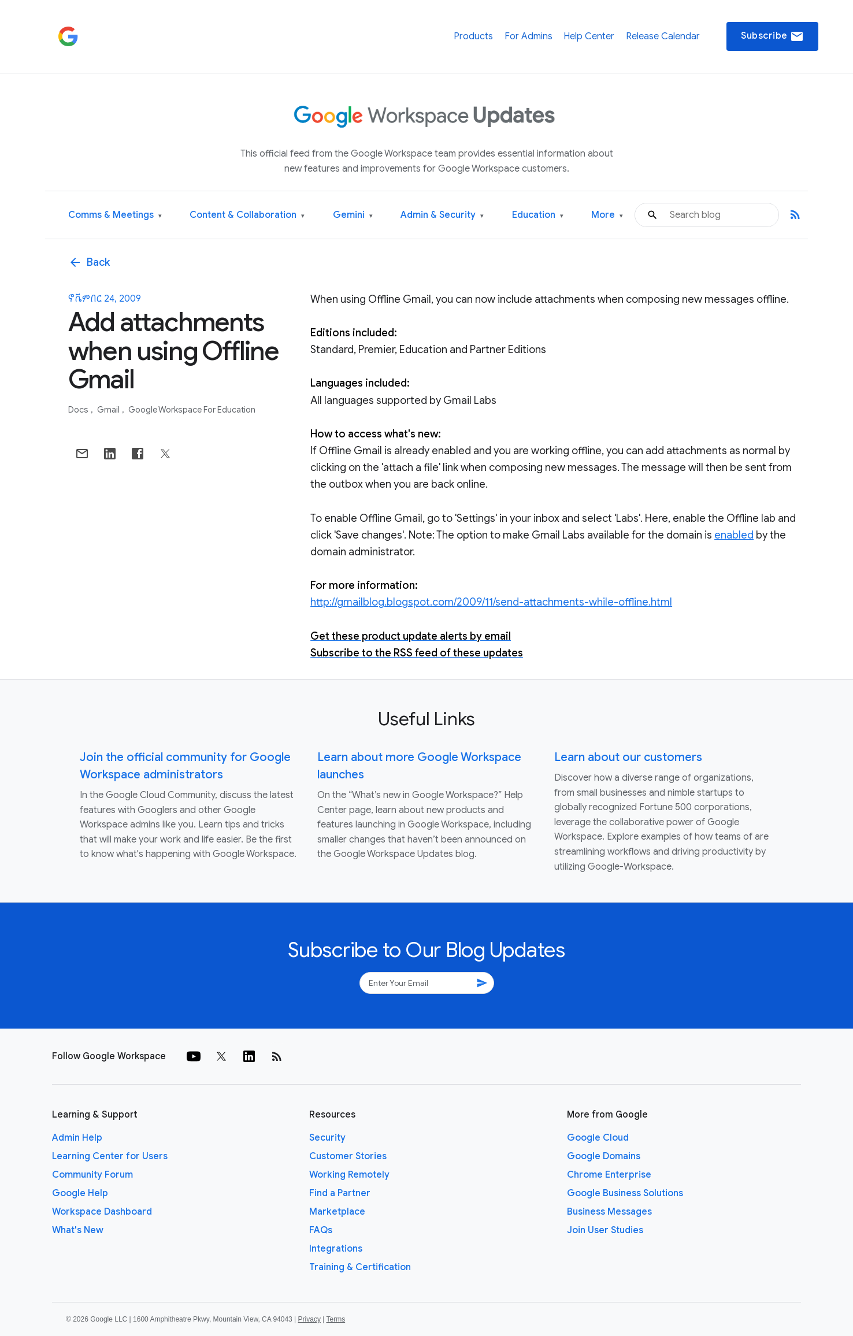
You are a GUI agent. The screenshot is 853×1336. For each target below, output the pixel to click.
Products (473, 36)
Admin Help (77, 1138)
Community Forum (92, 1175)
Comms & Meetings (115, 215)
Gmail (109, 409)
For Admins (528, 36)
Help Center (588, 36)
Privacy (309, 1319)
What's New (77, 1230)
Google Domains (603, 1156)
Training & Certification (360, 1267)
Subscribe (772, 36)
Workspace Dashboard (102, 1212)
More (607, 215)
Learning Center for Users (110, 1156)
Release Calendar (663, 36)
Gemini (353, 215)
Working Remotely (349, 1175)
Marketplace (337, 1212)
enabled (734, 535)
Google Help (80, 1193)
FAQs (320, 1230)
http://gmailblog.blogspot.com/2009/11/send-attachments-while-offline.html (491, 602)
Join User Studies (605, 1230)
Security (327, 1138)
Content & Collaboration (247, 215)
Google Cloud (598, 1138)
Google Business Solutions (625, 1193)
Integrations (335, 1249)
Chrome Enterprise (609, 1175)
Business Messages (609, 1212)
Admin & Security (442, 215)
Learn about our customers (628, 757)
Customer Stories (348, 1156)
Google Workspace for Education (191, 409)
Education (537, 215)
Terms (335, 1319)
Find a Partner (339, 1193)
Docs (79, 409)
